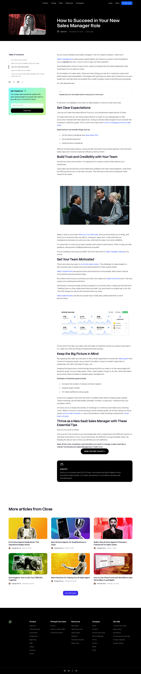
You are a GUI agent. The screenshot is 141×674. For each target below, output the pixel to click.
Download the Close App (121, 636)
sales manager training (115, 252)
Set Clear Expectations (19, 60)
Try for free (127, 3)
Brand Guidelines (98, 636)
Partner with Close (98, 633)
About (94, 626)
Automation (34, 633)
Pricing (52, 626)
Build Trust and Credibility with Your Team (25, 63)
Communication (35, 629)
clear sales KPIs (91, 135)
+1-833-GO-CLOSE (119, 626)
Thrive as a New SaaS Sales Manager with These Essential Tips (27, 75)
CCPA (94, 650)
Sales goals (123, 359)
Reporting (33, 640)
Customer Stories (56, 633)
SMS (31, 643)
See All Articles (70, 593)
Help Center (117, 629)
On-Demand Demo (77, 640)
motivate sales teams (90, 264)
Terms (94, 640)
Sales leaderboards (65, 296)
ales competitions (65, 271)
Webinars (74, 636)
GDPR (94, 647)
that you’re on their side (88, 235)
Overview (33, 626)
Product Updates (119, 640)
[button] (45, 3)
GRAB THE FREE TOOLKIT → (94, 451)
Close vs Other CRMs (57, 629)
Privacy (94, 643)
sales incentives (113, 279)
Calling (32, 647)
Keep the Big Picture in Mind (21, 70)
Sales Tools (75, 643)
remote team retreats (71, 413)
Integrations (34, 636)
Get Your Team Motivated (20, 67)
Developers (117, 633)
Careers (95, 629)
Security (32, 650)
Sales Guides (75, 633)
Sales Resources (77, 629)
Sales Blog (74, 626)
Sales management (65, 59)
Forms (32, 654)
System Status (118, 643)
